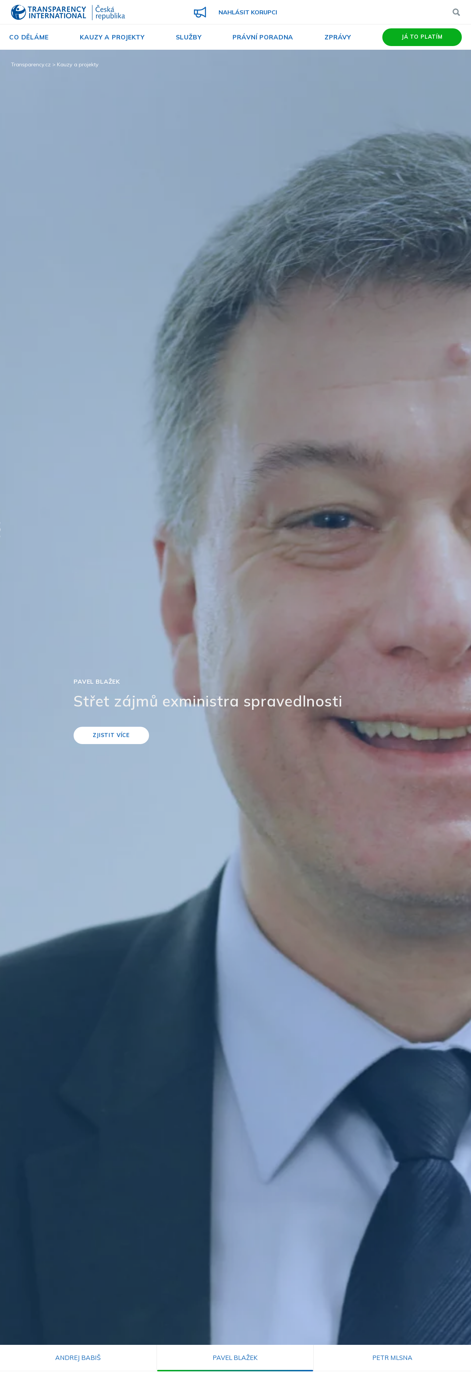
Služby (189, 37)
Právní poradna (263, 37)
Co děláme (29, 37)
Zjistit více (111, 735)
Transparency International (68, 13)
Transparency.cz (31, 64)
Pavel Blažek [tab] (235, 1357)
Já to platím (422, 37)
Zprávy (338, 37)
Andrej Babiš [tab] (78, 1357)
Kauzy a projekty (112, 37)
